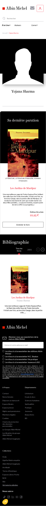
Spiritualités (29, 404)
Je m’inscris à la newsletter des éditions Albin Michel (23, 352)
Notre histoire (7, 397)
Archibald (6, 467)
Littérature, (10, 178)
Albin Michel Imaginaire (11, 439)
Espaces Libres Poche (10, 475)
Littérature (29, 393)
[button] (5, 502)
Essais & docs (30, 397)
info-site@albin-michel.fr (27, 374)
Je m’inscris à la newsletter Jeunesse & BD (22, 362)
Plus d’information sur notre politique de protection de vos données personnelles (23, 377)
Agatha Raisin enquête (11, 460)
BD (26, 418)
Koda (4, 457)
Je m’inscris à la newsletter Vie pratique (21, 359)
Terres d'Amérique (9, 471)
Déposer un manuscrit (10, 400)
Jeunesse (28, 411)
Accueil (4, 33)
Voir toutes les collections (10, 485)
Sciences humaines (32, 400)
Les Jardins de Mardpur (23, 188)
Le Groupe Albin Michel (11, 429)
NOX (4, 478)
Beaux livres (29, 415)
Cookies (5, 418)
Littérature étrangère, (24, 178)
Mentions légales (9, 415)
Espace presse (8, 408)
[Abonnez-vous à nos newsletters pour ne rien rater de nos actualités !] (31, 8)
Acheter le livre (23, 224)
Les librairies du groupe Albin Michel (11, 434)
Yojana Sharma (23, 300)
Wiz (3, 482)
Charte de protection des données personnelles (10, 424)
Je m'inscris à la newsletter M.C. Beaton (21, 356)
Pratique (28, 408)
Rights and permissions (11, 411)
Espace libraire (7, 404)
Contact (5, 393)
